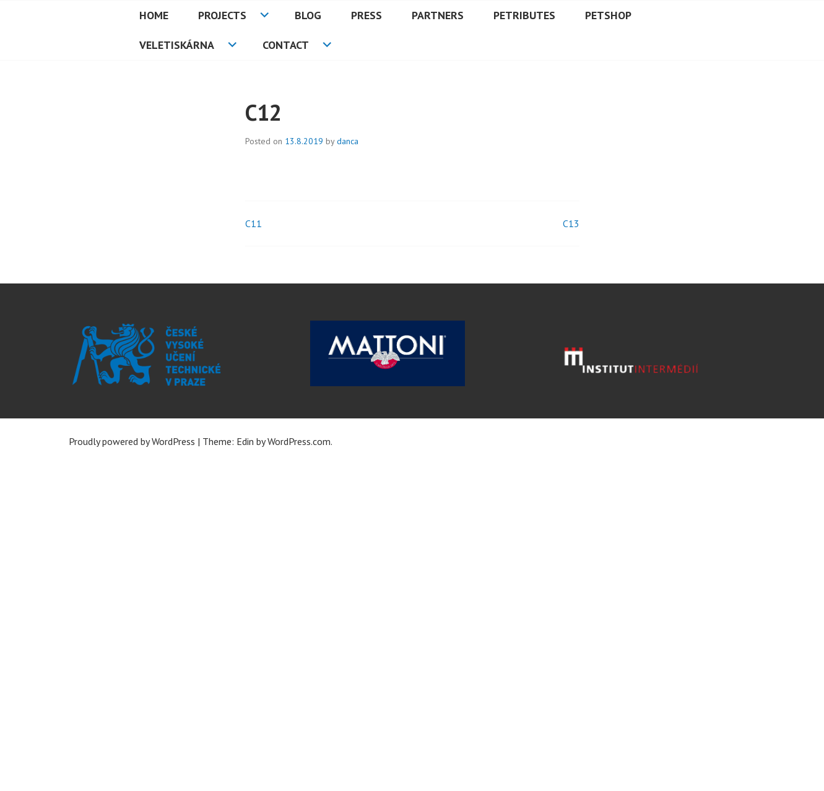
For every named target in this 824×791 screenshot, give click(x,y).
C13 (571, 223)
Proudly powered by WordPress (132, 441)
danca (347, 141)
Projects (222, 15)
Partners (438, 15)
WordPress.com (299, 441)
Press (366, 15)
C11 (253, 223)
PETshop (608, 15)
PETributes (524, 15)
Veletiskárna (176, 45)
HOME (153, 15)
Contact (285, 45)
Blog (308, 15)
